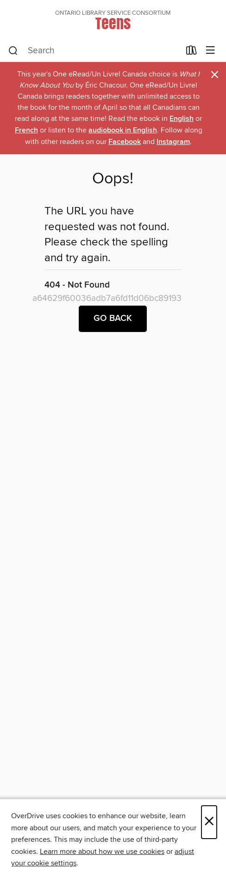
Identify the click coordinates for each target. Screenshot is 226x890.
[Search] (13, 51)
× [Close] (209, 822)
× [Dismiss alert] (215, 75)
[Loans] (191, 52)
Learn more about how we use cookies (102, 851)
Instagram (173, 142)
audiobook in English (122, 130)
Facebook (124, 142)
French (26, 130)
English (182, 119)
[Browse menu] (210, 50)
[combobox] (94, 51)
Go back (113, 318)
